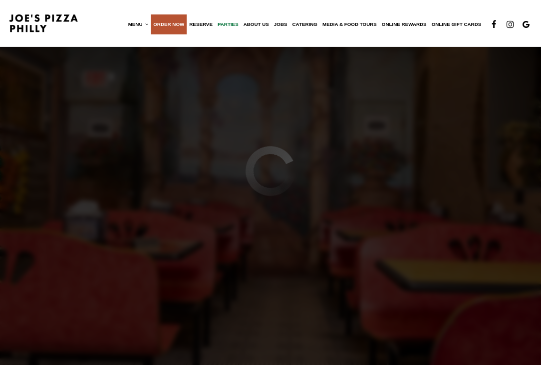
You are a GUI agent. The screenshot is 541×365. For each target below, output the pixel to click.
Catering (303, 24)
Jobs (280, 24)
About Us (255, 24)
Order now (168, 24)
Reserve (200, 24)
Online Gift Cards (456, 24)
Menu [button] (137, 24)
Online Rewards (403, 24)
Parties (227, 24)
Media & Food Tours (349, 24)
